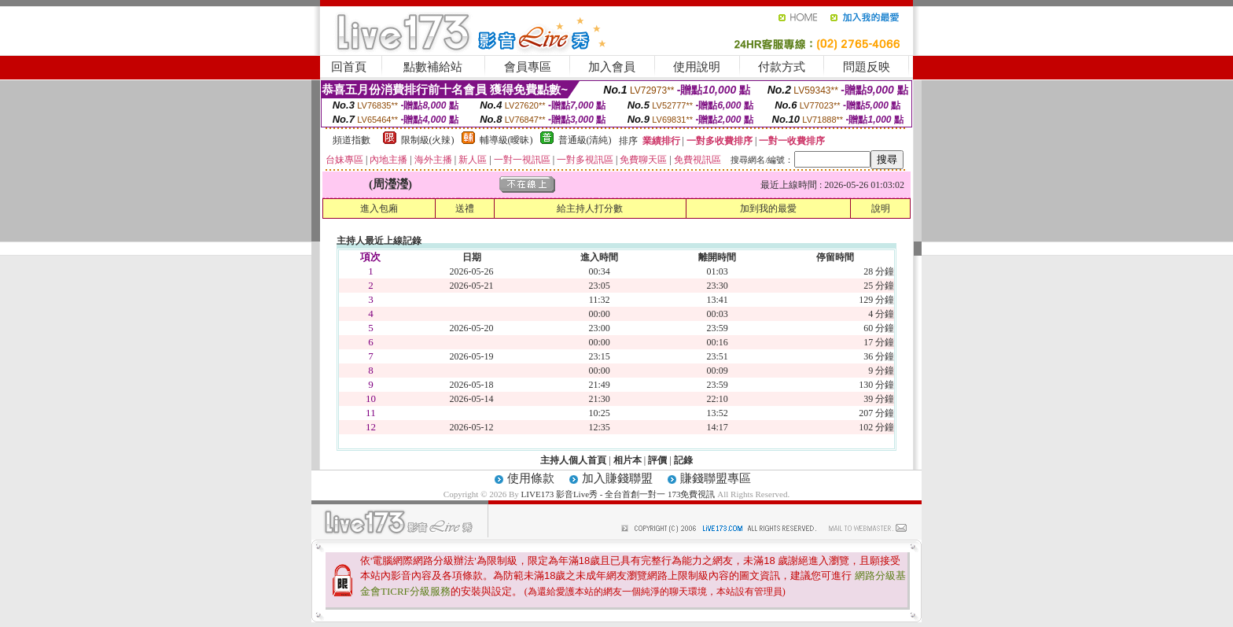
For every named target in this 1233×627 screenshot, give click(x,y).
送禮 (464, 208)
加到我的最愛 (768, 208)
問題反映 (866, 67)
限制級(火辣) (428, 140)
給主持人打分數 (590, 208)
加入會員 (611, 67)
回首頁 (348, 67)
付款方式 (781, 67)
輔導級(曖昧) (506, 140)
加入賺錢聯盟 (617, 478)
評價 (657, 460)
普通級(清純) (585, 140)
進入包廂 (379, 208)
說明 (880, 208)
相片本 (627, 460)
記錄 (683, 460)
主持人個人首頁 (573, 460)
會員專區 (527, 67)
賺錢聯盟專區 (715, 478)
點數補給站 (432, 67)
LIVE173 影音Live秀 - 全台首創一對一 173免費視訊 (618, 494)
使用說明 (696, 67)
